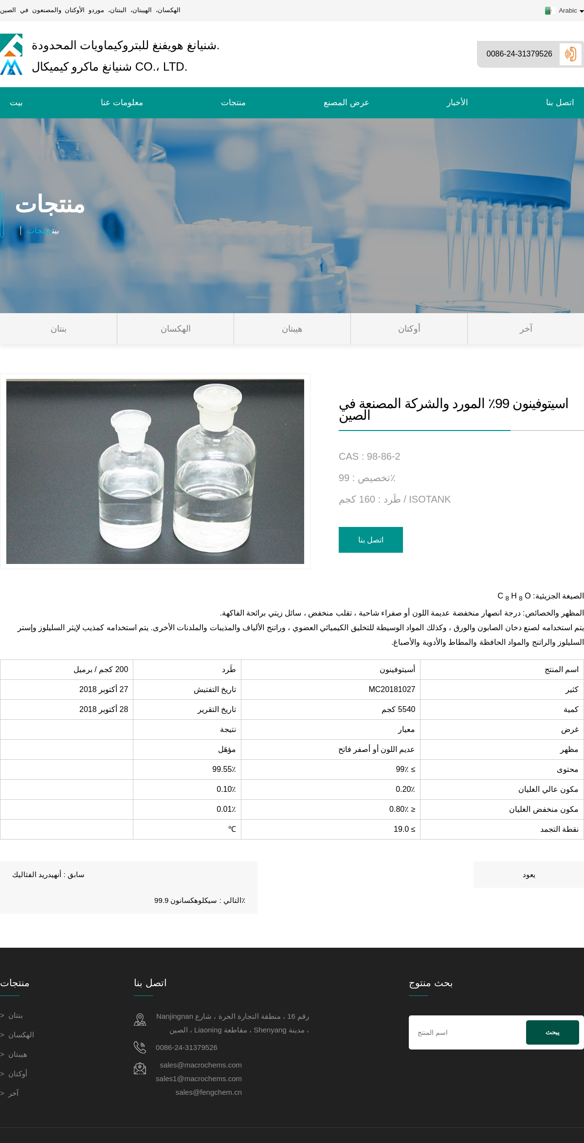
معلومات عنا (122, 102)
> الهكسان (17, 1009)
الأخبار (457, 102)
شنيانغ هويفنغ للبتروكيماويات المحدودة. (109, 45)
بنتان (59, 329)
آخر (526, 329)
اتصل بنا (560, 102)
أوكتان (409, 329)
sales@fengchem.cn (209, 1066)
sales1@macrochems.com (199, 1053)
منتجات (233, 102)
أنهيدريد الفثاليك (36, 874)
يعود (292, 874)
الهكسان (176, 329)
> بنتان (11, 989)
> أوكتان (13, 1048)
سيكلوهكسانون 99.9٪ (526, 874)
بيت (16, 102)
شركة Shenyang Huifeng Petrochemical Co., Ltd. (411, 1122)
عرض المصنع (346, 102)
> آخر (9, 1067)
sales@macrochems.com (201, 1039)
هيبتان (292, 329)
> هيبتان (13, 1028)
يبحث (553, 1007)
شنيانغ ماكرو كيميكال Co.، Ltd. (93, 67)
